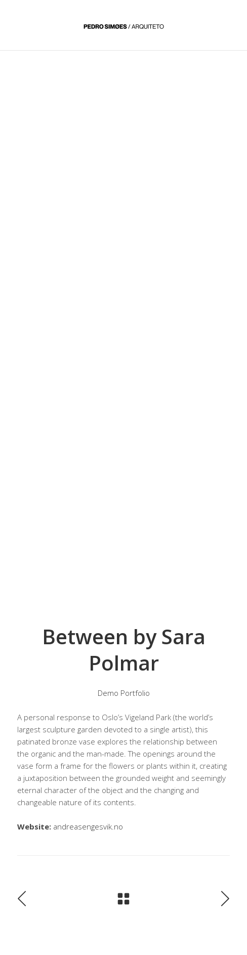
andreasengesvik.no (88, 826)
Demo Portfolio (124, 693)
